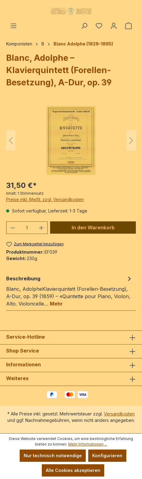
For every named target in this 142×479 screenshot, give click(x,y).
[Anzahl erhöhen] (41, 227)
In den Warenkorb (93, 227)
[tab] (69, 291)
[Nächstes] (131, 140)
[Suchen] (84, 26)
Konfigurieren (107, 455)
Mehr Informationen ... (87, 444)
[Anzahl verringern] (12, 227)
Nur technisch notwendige (53, 455)
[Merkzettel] (99, 26)
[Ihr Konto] (113, 26)
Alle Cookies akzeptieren (73, 470)
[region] (71, 140)
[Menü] (13, 26)
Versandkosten (119, 413)
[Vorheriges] (10, 140)
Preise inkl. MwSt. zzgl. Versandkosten (45, 199)
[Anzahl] (27, 227)
